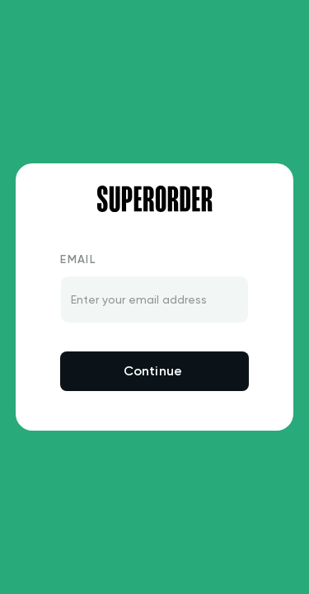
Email (78, 259)
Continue (153, 371)
